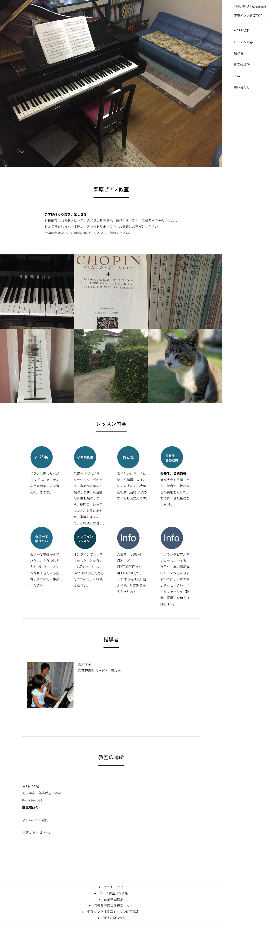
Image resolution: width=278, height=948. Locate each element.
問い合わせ (242, 87)
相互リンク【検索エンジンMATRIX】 (113, 911)
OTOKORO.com (113, 917)
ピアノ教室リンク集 (113, 893)
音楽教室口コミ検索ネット (113, 905)
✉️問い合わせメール (37, 832)
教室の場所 (242, 65)
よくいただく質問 (35, 820)
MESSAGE (241, 31)
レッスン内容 (243, 42)
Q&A (237, 76)
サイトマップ (113, 886)
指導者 (238, 53)
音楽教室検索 (113, 899)
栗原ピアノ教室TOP (248, 16)
